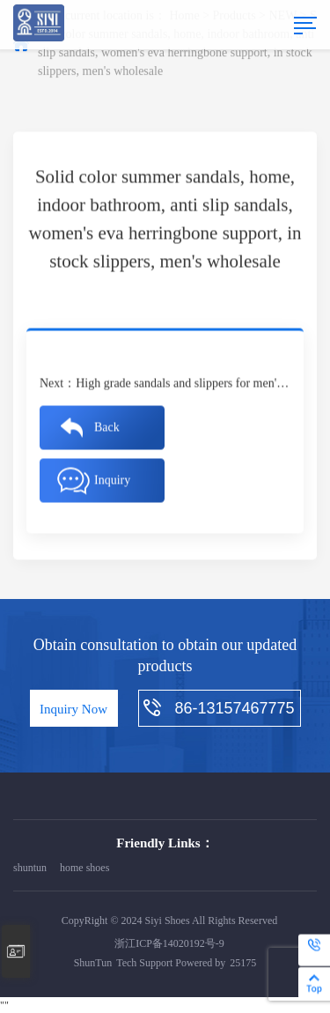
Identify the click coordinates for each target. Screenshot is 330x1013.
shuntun (30, 867)
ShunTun (93, 963)
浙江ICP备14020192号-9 (169, 943)
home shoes (84, 867)
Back (107, 427)
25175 (243, 963)
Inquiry (112, 480)
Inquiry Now (73, 709)
